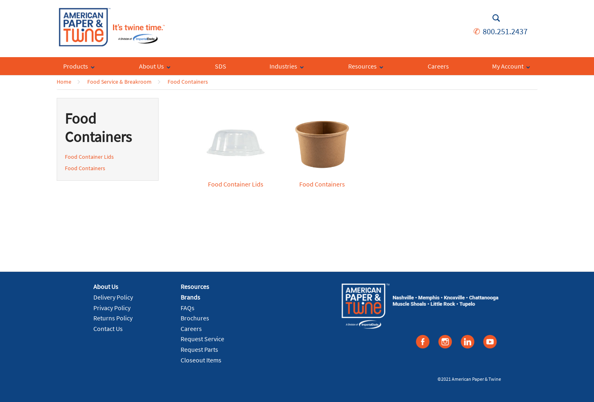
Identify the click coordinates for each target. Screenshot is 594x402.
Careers (191, 328)
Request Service (202, 339)
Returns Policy (112, 318)
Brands (190, 297)
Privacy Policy (111, 308)
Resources (195, 286)
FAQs (187, 308)
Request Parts (199, 349)
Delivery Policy (113, 297)
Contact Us (108, 328)
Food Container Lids (89, 156)
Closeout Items (201, 360)
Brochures (195, 318)
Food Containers (188, 81)
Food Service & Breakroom (119, 81)
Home (64, 81)
